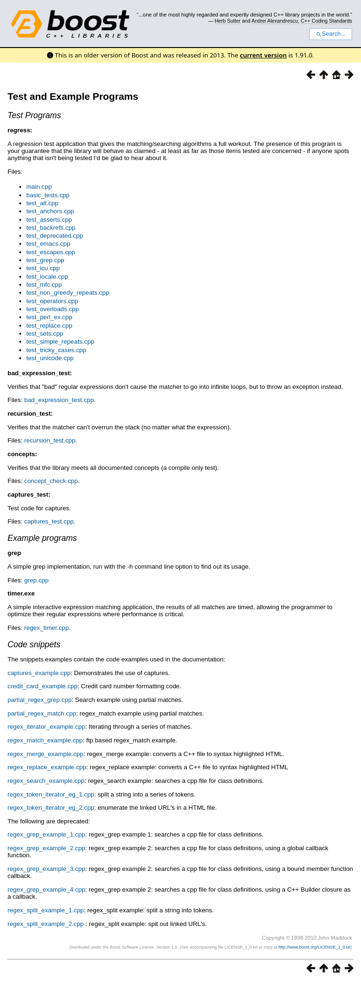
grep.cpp (36, 580)
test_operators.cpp (52, 301)
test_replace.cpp (49, 325)
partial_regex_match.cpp (42, 713)
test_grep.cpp (45, 260)
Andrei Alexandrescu (274, 21)
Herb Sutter (228, 21)
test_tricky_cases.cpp (56, 350)
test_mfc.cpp (44, 284)
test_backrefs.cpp (50, 227)
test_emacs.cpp (48, 243)
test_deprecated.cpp (54, 235)
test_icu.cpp (43, 268)
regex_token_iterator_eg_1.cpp (51, 794)
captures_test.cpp (49, 521)
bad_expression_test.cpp (59, 399)
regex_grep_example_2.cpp (46, 848)
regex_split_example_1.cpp (46, 910)
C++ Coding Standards (326, 21)
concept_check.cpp (51, 480)
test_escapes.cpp (50, 252)
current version (263, 55)
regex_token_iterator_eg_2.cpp (51, 807)
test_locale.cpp (47, 276)
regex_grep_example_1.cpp (46, 834)
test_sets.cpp (44, 333)
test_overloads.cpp (52, 309)
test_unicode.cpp (50, 358)
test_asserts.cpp (49, 219)
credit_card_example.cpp (43, 686)
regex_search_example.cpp (46, 780)
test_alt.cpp (42, 203)
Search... (330, 34)
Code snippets (34, 644)
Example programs (42, 538)
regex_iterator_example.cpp (46, 726)
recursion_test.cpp (50, 440)
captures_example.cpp (39, 672)
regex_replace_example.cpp (47, 767)
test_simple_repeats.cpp (60, 341)
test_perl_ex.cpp (49, 317)
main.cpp (39, 186)
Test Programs (34, 115)
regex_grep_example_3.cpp (46, 868)
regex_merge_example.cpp (46, 753)
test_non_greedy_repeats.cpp (67, 292)
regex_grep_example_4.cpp (46, 889)
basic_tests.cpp (48, 195)
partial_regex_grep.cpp (39, 699)
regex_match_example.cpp (45, 740)
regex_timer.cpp (46, 627)
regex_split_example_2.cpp (46, 923)
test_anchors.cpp (50, 211)
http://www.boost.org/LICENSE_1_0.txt (314, 947)
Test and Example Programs (73, 96)
